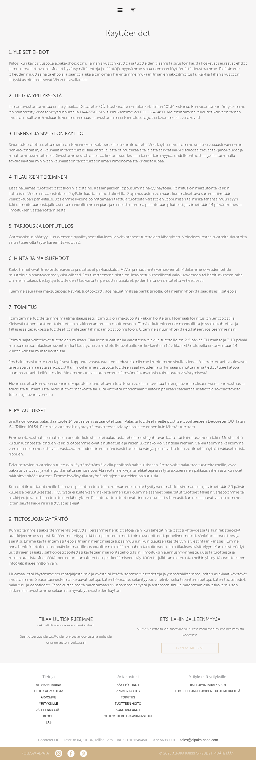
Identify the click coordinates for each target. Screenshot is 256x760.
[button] (120, 10)
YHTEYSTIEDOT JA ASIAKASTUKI (128, 716)
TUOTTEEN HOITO (128, 703)
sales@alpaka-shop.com (199, 740)
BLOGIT (48, 716)
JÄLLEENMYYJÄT (48, 710)
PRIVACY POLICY (128, 691)
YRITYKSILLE (48, 703)
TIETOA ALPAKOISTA (48, 691)
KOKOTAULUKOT (128, 710)
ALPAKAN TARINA (48, 685)
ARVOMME (48, 697)
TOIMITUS (128, 697)
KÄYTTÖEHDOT (128, 685)
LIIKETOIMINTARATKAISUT (207, 685)
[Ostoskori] (133, 10)
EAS (49, 722)
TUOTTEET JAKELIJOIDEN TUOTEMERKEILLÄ (207, 691)
